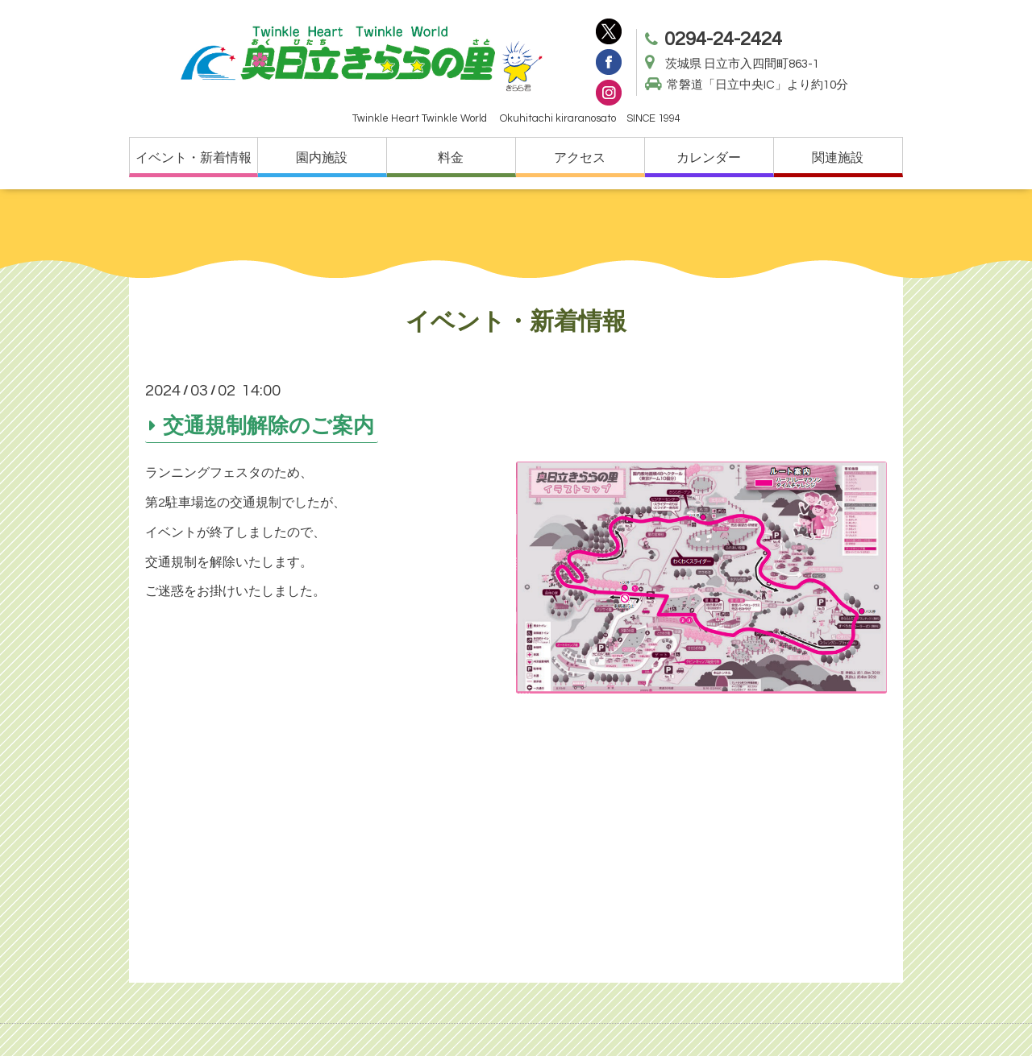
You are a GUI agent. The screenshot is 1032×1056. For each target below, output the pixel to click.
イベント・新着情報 (193, 157)
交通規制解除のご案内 (268, 425)
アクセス (579, 157)
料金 (451, 157)
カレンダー (708, 157)
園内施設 (321, 157)
